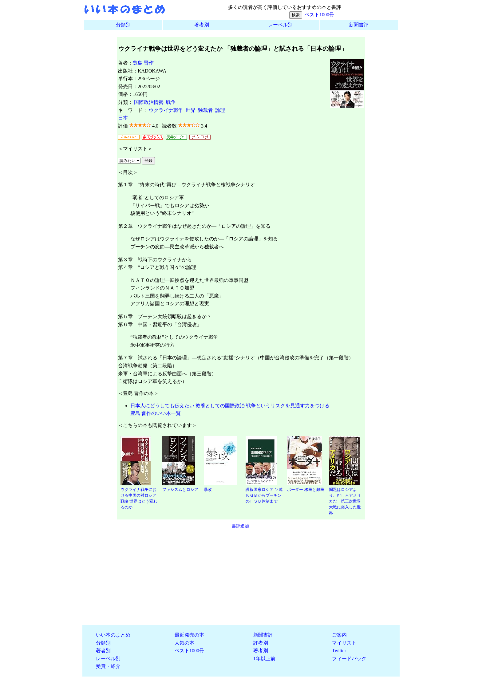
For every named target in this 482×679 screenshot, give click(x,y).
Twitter (339, 650)
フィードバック (349, 658)
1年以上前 (264, 658)
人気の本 (184, 642)
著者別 (201, 24)
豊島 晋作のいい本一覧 (155, 413)
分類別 (123, 24)
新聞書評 (359, 24)
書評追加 (240, 525)
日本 (123, 117)
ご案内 (339, 635)
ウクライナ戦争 (166, 110)
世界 (191, 110)
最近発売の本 (189, 635)
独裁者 (205, 110)
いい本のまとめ (113, 635)
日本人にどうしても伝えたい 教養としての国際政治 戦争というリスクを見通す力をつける (230, 405)
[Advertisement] (241, 577)
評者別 (260, 642)
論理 (220, 110)
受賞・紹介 (108, 666)
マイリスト (344, 642)
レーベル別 (280, 24)
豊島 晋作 (143, 62)
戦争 (171, 102)
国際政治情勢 (149, 102)
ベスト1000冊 (319, 14)
